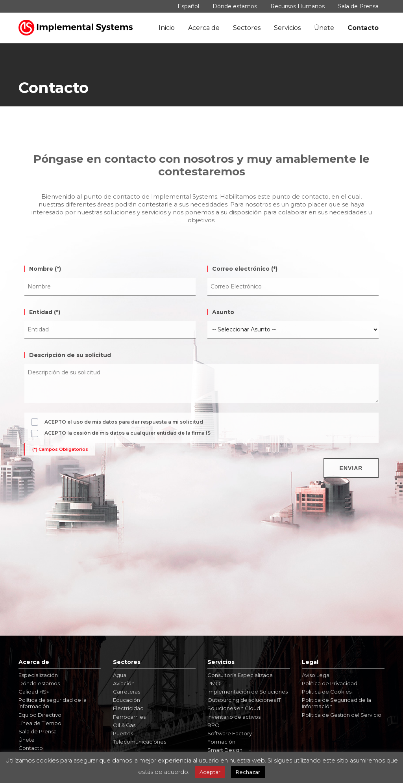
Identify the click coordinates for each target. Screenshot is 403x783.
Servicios (287, 28)
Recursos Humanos (297, 6)
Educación (126, 697)
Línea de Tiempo (39, 720)
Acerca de (204, 28)
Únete (324, 28)
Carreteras (126, 689)
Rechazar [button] (248, 772)
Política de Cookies (326, 689)
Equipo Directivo (39, 712)
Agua (119, 672)
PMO (213, 680)
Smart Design (224, 747)
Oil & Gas (124, 722)
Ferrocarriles (129, 713)
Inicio (167, 28)
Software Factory (229, 730)
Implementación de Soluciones (247, 689)
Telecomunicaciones (139, 739)
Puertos (123, 730)
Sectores (247, 28)
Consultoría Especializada (240, 672)
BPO (213, 722)
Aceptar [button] (210, 772)
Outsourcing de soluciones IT (244, 697)
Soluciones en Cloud (233, 705)
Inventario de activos (234, 713)
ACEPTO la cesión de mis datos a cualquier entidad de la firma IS (127, 433)
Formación (221, 739)
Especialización (38, 672)
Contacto (363, 28)
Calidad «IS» (33, 689)
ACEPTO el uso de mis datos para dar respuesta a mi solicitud (123, 422)
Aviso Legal (316, 672)
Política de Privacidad (329, 680)
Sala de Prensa (358, 6)
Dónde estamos (235, 6)
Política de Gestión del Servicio (341, 712)
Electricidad (128, 705)
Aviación (124, 680)
